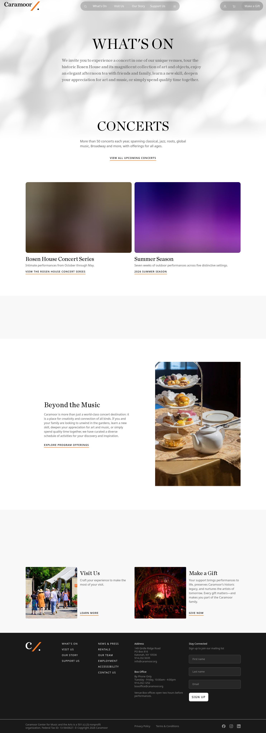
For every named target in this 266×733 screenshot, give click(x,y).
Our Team (105, 655)
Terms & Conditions (167, 726)
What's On (70, 643)
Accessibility (108, 666)
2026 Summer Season (151, 271)
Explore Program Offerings (66, 445)
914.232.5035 (142, 658)
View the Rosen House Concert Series (56, 271)
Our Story (70, 655)
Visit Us (68, 649)
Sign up (199, 697)
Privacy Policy (142, 726)
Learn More (89, 613)
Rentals (104, 649)
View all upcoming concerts (133, 158)
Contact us (107, 672)
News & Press (108, 643)
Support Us (71, 661)
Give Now (196, 613)
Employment (108, 661)
